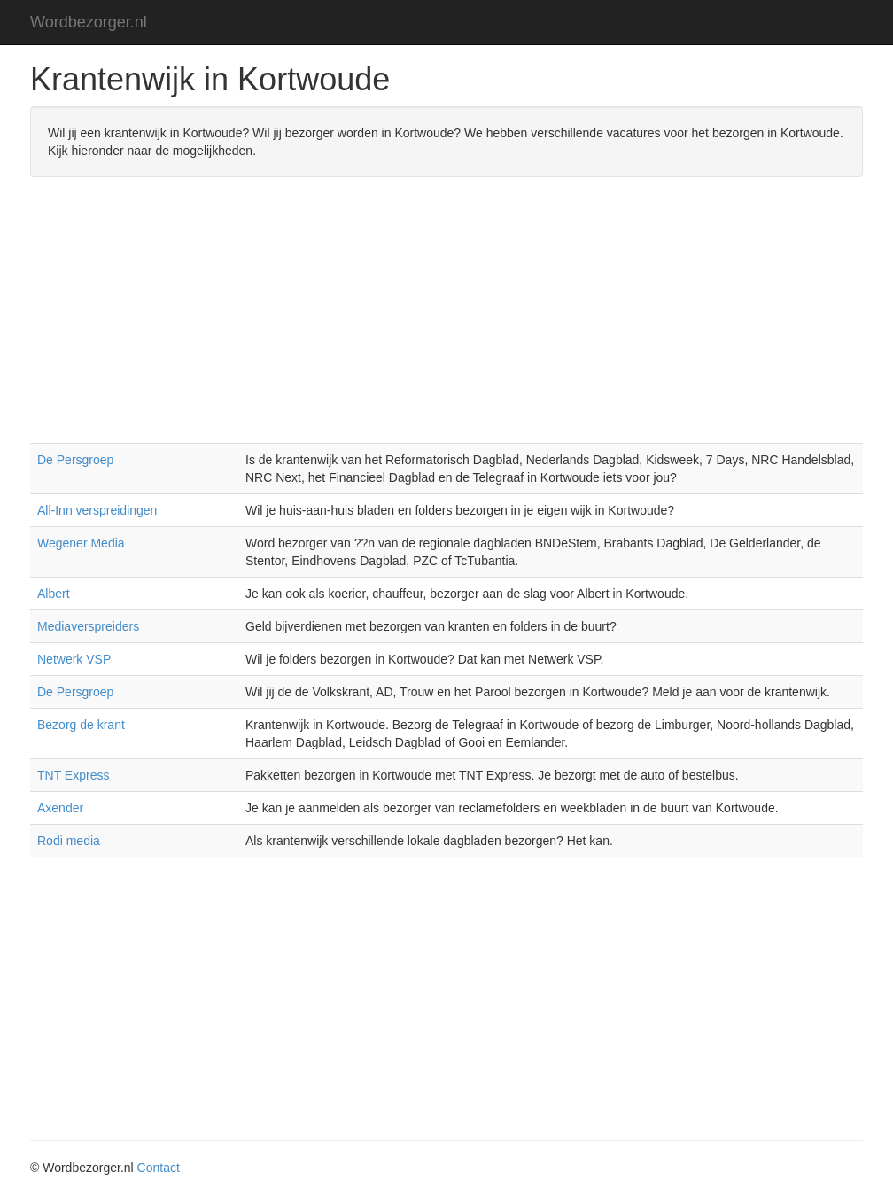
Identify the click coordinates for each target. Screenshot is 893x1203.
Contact (158, 1167)
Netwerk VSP (74, 659)
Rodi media (68, 841)
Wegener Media (81, 543)
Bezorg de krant (81, 725)
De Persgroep (75, 460)
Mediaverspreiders (88, 626)
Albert (53, 593)
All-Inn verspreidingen (97, 510)
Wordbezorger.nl (88, 22)
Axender (60, 808)
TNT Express (73, 775)
